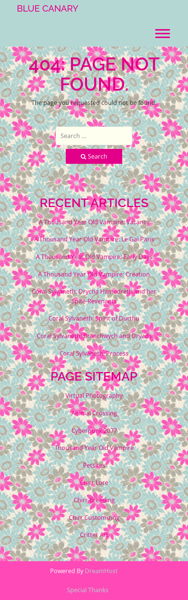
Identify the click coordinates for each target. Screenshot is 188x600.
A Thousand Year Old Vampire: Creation (94, 274)
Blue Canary (47, 8)
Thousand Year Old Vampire (94, 448)
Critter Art (94, 535)
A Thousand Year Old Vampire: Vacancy (94, 222)
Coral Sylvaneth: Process (94, 353)
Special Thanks (87, 590)
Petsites (94, 465)
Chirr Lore (94, 482)
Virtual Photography (94, 395)
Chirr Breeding (94, 500)
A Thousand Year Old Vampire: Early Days (94, 257)
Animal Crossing (94, 413)
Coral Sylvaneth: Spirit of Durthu (94, 318)
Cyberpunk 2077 (94, 430)
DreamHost (101, 571)
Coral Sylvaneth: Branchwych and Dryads (94, 336)
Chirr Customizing (94, 517)
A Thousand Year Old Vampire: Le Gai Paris (94, 239)
